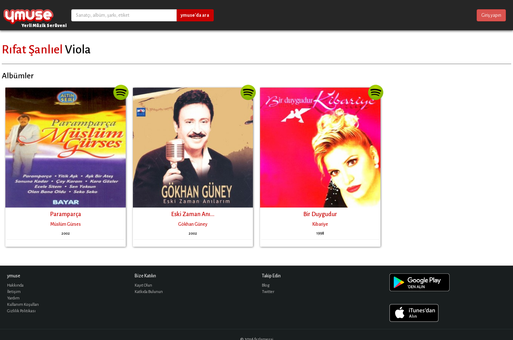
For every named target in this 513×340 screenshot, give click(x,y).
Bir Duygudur (320, 214)
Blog (266, 285)
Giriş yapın (491, 15)
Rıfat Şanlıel (32, 49)
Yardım (13, 298)
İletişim (14, 291)
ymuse (28, 15)
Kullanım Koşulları (23, 304)
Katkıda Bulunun (149, 291)
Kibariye (320, 224)
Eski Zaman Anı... (192, 214)
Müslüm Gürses (65, 224)
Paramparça (65, 214)
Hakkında (15, 285)
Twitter (268, 291)
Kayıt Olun (143, 285)
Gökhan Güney (192, 224)
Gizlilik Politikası (21, 311)
